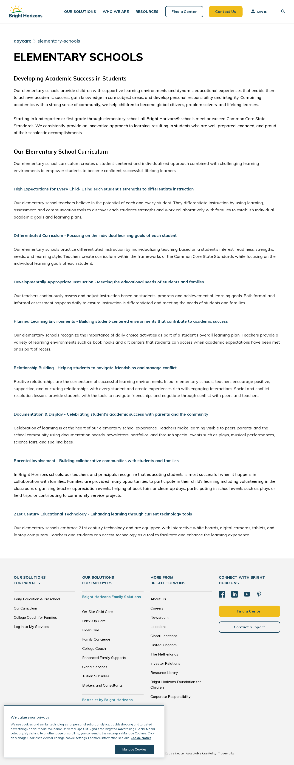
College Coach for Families (35, 617)
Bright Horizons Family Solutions (111, 596)
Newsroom (159, 617)
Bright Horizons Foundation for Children (175, 684)
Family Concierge (96, 639)
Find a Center (184, 11)
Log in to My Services (31, 626)
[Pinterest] (259, 594)
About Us (158, 599)
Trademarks (226, 753)
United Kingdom (163, 645)
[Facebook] (222, 594)
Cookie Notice (174, 753)
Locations (158, 626)
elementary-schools (58, 41)
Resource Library (164, 672)
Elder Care (90, 630)
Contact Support (249, 627)
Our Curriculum (25, 608)
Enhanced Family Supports (104, 657)
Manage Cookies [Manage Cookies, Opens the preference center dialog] (134, 749)
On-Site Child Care (97, 611)
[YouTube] (247, 594)
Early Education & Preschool (37, 599)
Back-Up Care (94, 620)
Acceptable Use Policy (201, 753)
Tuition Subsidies (96, 676)
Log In (258, 11)
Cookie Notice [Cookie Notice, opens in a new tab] (141, 738)
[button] (80, 11)
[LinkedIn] (234, 594)
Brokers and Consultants (102, 685)
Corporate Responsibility (170, 696)
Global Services (94, 666)
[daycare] (22, 41)
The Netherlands (164, 654)
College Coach (94, 648)
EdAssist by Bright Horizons (107, 699)
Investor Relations (165, 663)
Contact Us (225, 11)
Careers (156, 608)
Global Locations (164, 635)
